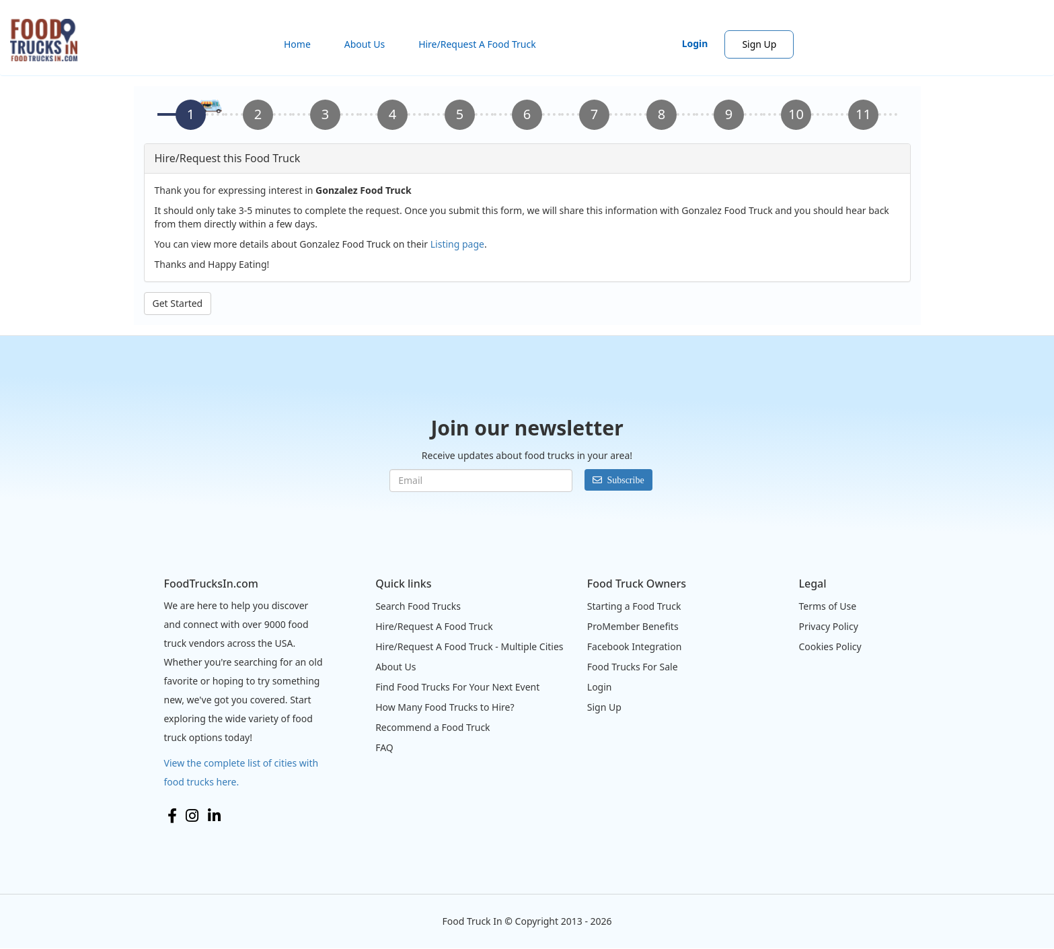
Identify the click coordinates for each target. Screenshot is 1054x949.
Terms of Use (827, 606)
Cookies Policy (829, 646)
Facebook (172, 815)
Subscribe (625, 480)
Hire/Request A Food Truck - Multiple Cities (469, 646)
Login (695, 43)
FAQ (384, 747)
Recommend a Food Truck (432, 727)
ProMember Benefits (633, 626)
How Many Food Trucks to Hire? (444, 707)
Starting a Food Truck (634, 606)
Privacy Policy (828, 626)
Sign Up (759, 44)
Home (297, 44)
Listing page (457, 244)
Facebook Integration (634, 646)
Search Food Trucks (418, 606)
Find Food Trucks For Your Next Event (457, 686)
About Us (364, 44)
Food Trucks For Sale (632, 666)
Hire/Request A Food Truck (477, 44)
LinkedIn (214, 815)
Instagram (192, 815)
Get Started (178, 303)
